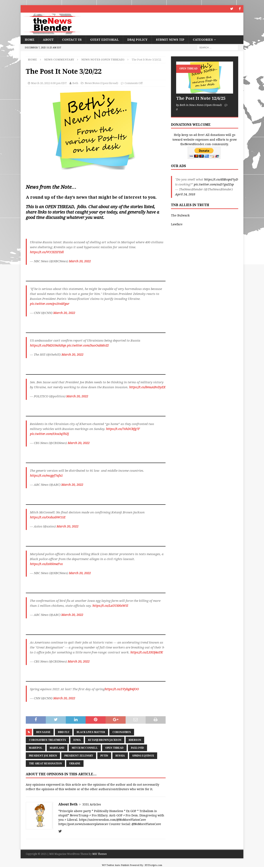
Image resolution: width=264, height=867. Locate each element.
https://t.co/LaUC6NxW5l (110, 606)
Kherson (135, 739)
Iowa (77, 739)
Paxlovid (137, 747)
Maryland (57, 747)
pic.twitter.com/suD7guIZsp (214, 184)
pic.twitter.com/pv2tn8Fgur (49, 304)
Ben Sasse (43, 731)
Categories (203, 39)
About (48, 39)
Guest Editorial (104, 39)
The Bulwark (180, 215)
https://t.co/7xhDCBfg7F (123, 429)
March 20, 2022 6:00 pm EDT (49, 83)
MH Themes (99, 854)
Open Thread (114, 747)
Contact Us (72, 39)
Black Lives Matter (91, 731)
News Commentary (59, 59)
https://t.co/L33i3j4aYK (146, 652)
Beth (75, 83)
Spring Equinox (143, 755)
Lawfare (177, 224)
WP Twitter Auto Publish (115, 865)
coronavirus (121, 731)
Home (29, 39)
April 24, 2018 (185, 194)
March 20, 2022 (80, 261)
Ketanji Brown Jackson (104, 739)
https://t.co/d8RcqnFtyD (221, 179)
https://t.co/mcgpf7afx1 (46, 475)
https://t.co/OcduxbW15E (47, 517)
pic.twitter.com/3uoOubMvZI (88, 345)
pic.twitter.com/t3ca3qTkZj (49, 434)
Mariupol (35, 747)
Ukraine (74, 763)
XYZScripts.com (153, 865)
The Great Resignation (45, 763)
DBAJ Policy (137, 39)
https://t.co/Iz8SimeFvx (46, 564)
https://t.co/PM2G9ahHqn (48, 345)
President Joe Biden (43, 755)
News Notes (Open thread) (101, 83)
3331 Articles (91, 804)
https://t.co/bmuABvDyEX (147, 387)
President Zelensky (78, 755)
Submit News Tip (170, 39)
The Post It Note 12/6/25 (200, 98)
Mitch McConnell (85, 747)
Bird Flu (63, 731)
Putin (104, 755)
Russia (120, 755)
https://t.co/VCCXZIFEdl (47, 252)
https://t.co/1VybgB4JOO (122, 689)
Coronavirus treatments (47, 739)
